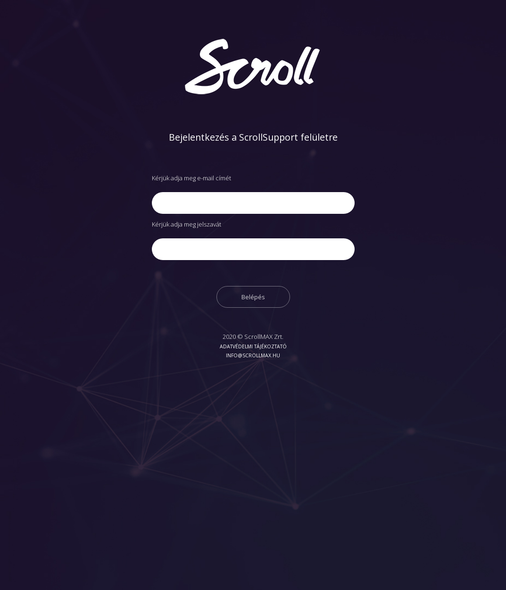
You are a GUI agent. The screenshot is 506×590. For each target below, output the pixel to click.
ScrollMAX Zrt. (263, 336)
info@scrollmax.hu (253, 355)
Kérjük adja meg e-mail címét (191, 178)
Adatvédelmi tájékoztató (253, 346)
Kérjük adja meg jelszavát (186, 224)
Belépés (253, 297)
